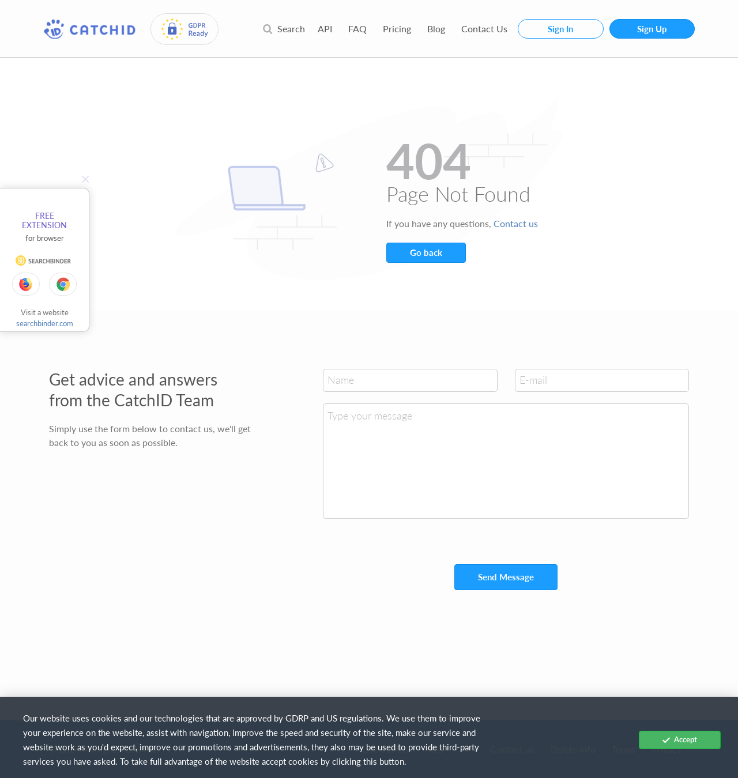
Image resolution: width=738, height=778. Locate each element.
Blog (436, 28)
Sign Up (652, 29)
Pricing (397, 28)
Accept (679, 739)
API (325, 28)
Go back (426, 252)
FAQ (357, 28)
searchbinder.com (44, 323)
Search (283, 28)
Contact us (516, 223)
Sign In (560, 29)
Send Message (506, 577)
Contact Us (484, 28)
